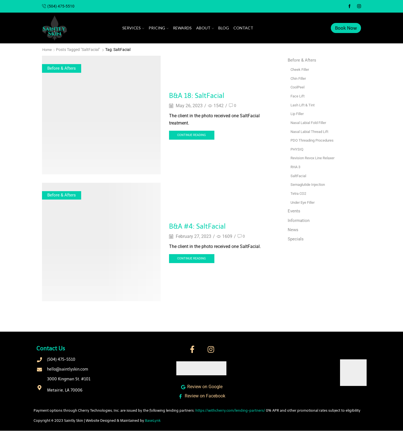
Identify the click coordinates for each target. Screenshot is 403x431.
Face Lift (298, 95)
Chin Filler (298, 78)
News (293, 229)
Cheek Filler (300, 69)
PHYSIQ (297, 148)
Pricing (158, 27)
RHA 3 (295, 166)
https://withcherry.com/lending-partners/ (230, 411)
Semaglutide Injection (309, 184)
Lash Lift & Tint (303, 104)
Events (294, 210)
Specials (296, 239)
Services (133, 27)
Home (47, 49)
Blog (223, 27)
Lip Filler (297, 113)
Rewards (182, 27)
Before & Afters (62, 68)
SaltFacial (299, 175)
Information (299, 219)
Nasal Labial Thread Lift (311, 131)
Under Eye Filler (303, 201)
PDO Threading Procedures (314, 140)
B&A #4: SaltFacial (204, 226)
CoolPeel (298, 87)
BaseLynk (153, 421)
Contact (243, 27)
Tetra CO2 (299, 193)
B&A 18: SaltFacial (203, 95)
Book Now (346, 28)
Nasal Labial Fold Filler (309, 122)
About (205, 27)
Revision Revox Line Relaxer (314, 157)
